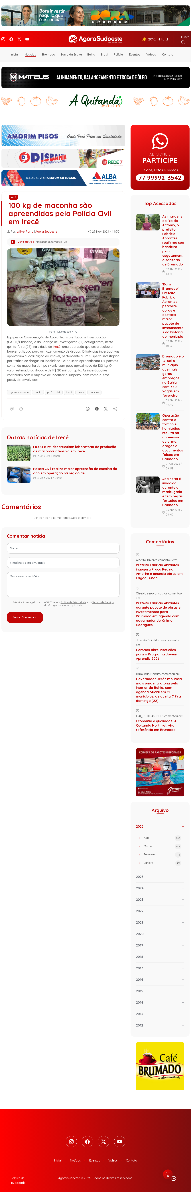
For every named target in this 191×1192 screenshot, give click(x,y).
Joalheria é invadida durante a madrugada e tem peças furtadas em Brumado (172, 490)
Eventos (134, 53)
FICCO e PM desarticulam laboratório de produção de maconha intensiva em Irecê (74, 447)
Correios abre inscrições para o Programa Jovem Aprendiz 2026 (156, 652)
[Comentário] (11, 407)
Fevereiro (163, 853)
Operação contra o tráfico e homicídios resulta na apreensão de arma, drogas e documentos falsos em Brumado (172, 436)
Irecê (13, 195)
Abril (163, 837)
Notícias (30, 53)
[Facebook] (11, 38)
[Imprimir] (20, 407)
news (81, 390)
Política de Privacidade (73, 600)
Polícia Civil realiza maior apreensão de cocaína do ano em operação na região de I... (75, 469)
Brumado (48, 53)
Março (163, 845)
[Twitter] (19, 38)
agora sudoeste (19, 390)
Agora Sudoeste (46, 230)
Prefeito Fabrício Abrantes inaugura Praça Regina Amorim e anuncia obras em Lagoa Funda (159, 570)
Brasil (104, 53)
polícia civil (53, 390)
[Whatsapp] (87, 407)
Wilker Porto (25, 230)
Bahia (91, 53)
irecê (69, 390)
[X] (105, 407)
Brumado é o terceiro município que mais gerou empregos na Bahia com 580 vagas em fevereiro (173, 374)
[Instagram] (3, 38)
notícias (94, 390)
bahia (37, 390)
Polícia (118, 53)
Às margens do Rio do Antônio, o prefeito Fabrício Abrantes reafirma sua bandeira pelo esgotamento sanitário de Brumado (173, 239)
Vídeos (151, 53)
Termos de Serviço (103, 600)
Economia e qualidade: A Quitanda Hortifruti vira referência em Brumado (156, 723)
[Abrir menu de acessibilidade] (168, 1174)
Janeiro (163, 862)
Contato (167, 53)
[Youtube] (27, 38)
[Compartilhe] (115, 407)
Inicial (15, 53)
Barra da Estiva (71, 53)
